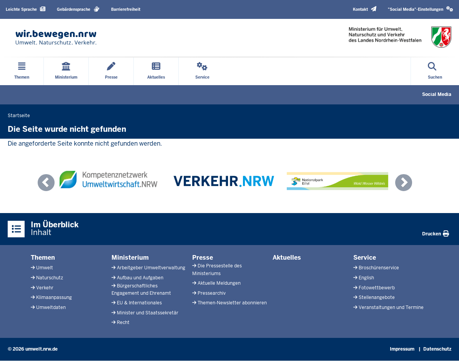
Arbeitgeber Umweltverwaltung (151, 268)
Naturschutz (49, 278)
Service (364, 258)
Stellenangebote (377, 297)
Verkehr (44, 288)
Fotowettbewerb (377, 288)
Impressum (402, 349)
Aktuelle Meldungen (219, 283)
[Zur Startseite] (56, 37)
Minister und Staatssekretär (147, 313)
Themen (43, 258)
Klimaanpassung (54, 297)
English (366, 278)
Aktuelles (287, 258)
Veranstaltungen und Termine (391, 307)
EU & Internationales (139, 303)
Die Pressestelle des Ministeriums (217, 269)
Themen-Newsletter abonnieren (232, 303)
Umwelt (44, 268)
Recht (123, 322)
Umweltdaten (51, 307)
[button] (420, 9)
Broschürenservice (379, 268)
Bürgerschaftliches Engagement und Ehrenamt (141, 289)
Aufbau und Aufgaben (140, 278)
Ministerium (130, 258)
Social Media (436, 94)
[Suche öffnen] (435, 71)
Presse (202, 258)
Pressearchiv (212, 293)
